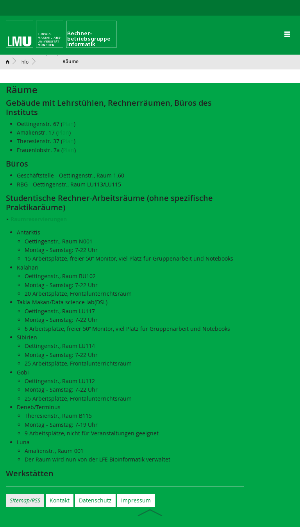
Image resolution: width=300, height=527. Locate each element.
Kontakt (60, 500)
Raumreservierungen (39, 219)
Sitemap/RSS (25, 500)
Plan (68, 124)
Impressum (136, 500)
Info (24, 62)
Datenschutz (95, 500)
